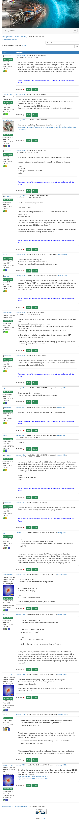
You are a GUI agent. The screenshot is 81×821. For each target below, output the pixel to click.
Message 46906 (20, 254)
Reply (28, 89)
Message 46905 (20, 196)
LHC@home (9, 30)
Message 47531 (20, 714)
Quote (35, 89)
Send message (7, 59)
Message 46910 (20, 388)
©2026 (40, 819)
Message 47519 (20, 533)
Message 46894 (20, 94)
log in (24, 45)
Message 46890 (20, 55)
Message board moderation (10, 39)
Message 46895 (20, 120)
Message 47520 (20, 574)
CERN (43, 819)
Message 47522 (20, 614)
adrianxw (7, 56)
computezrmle (8, 575)
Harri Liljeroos (7, 120)
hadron (5, 533)
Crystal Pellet (7, 94)
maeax (5, 255)
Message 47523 (20, 674)
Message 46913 (20, 455)
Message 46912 (20, 435)
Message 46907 (20, 276)
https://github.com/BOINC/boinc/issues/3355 (33, 779)
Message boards (7, 37)
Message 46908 (20, 312)
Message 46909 (20, 355)
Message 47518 (20, 502)
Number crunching (21, 37)
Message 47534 (20, 765)
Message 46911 (20, 407)
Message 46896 (20, 150)
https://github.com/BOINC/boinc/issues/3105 (33, 777)
